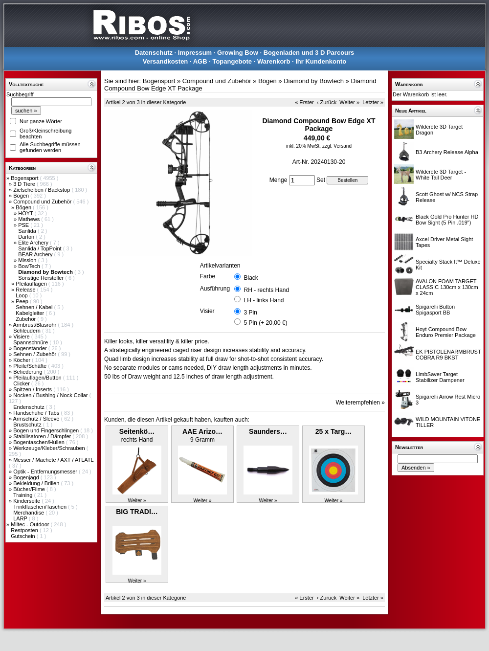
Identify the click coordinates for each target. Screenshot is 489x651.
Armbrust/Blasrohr (35, 325)
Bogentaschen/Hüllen (39, 442)
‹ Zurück (326, 102)
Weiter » (349, 102)
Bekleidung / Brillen (37, 483)
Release (26, 289)
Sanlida (28, 231)
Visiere (22, 336)
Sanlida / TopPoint (40, 248)
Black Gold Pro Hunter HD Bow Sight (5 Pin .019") (447, 219)
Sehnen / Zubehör (35, 354)
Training (23, 495)
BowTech (30, 266)
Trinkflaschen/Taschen (40, 507)
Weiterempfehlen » (360, 402)
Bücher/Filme (29, 489)
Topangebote (232, 61)
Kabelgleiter (30, 313)
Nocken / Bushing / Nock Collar (51, 395)
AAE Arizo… (202, 431)
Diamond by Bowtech (314, 81)
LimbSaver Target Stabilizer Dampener (440, 377)
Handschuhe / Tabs (37, 413)
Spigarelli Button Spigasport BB (435, 309)
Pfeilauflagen (32, 284)
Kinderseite (27, 501)
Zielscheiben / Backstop (42, 190)
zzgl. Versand (337, 146)
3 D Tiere (25, 184)
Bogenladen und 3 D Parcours (309, 52)
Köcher (22, 360)
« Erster (304, 102)
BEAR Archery (36, 254)
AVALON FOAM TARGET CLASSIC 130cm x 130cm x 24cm (447, 287)
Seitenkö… (137, 431)
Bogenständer (30, 348)
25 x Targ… (333, 431)
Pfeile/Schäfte (30, 366)
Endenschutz (29, 407)
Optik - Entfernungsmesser (46, 471)
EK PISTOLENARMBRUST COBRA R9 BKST (448, 354)
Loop (22, 295)
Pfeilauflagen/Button (38, 378)
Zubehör (26, 319)
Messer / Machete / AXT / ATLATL (53, 460)
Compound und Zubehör (43, 201)
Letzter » (372, 102)
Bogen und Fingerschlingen (46, 430)
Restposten (25, 530)
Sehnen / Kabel (35, 307)
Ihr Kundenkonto (320, 61)
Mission (28, 260)
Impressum (195, 52)
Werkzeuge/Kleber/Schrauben (50, 448)
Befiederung (28, 372)
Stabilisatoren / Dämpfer (42, 436)
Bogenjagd (27, 477)
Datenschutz (154, 52)
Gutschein (24, 536)
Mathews (29, 219)
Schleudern (27, 331)
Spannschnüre (31, 342)
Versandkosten (165, 61)
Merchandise (29, 513)
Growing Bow (237, 52)
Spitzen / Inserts (33, 389)
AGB (200, 61)
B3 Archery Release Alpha (447, 152)
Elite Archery (34, 243)
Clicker (22, 383)
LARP (21, 518)
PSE (24, 225)
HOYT (26, 213)
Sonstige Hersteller (41, 278)
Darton (27, 237)
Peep (23, 301)
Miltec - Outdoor (30, 524)
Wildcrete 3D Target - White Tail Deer (441, 174)
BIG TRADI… (137, 512)
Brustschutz (28, 424)
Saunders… (268, 431)
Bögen (21, 196)
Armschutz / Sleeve (37, 419)
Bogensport (25, 178)
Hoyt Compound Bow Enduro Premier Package (446, 332)
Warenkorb (273, 61)
